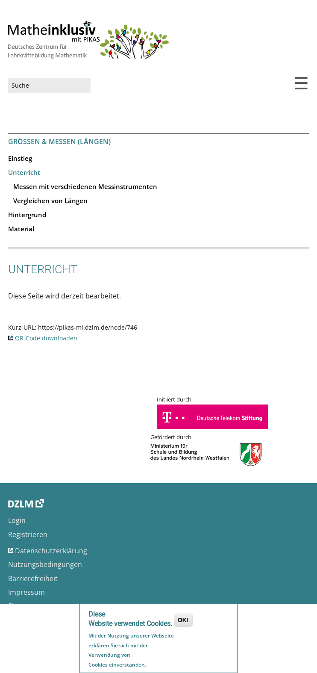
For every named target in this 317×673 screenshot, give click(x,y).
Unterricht (24, 172)
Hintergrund (27, 214)
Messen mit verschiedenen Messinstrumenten (85, 186)
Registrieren (27, 534)
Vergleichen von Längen (50, 200)
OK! (183, 620)
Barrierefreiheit (33, 578)
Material (21, 228)
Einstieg (20, 158)
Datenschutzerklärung (51, 550)
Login (17, 520)
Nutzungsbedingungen (45, 564)
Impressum (26, 592)
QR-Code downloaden (46, 338)
